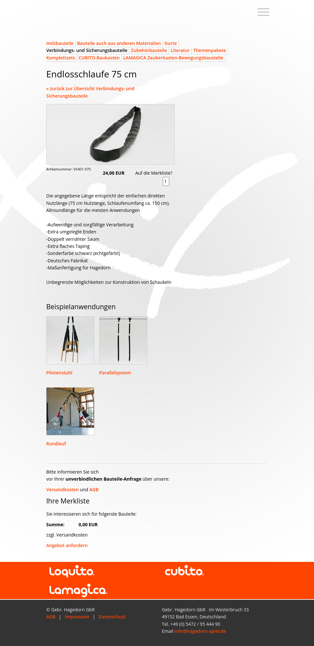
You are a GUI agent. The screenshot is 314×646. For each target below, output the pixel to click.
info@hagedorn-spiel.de (200, 631)
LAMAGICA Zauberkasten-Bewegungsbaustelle (173, 58)
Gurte (170, 43)
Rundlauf (56, 444)
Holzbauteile (60, 43)
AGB (94, 489)
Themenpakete (209, 50)
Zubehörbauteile (149, 50)
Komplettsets (60, 58)
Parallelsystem (115, 373)
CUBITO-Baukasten (99, 58)
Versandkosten (62, 489)
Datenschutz (112, 617)
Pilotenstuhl (59, 373)
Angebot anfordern (67, 545)
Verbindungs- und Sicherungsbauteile (86, 50)
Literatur (180, 50)
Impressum (77, 617)
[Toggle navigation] (263, 12)
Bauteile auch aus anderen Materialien (119, 43)
